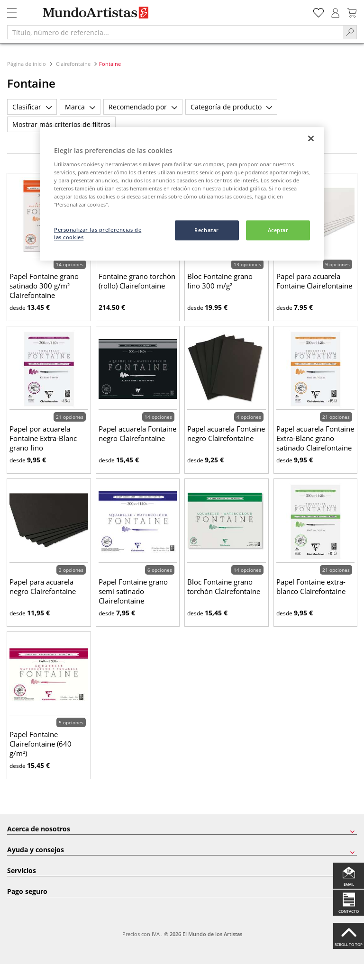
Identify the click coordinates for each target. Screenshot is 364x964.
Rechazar (206, 230)
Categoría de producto (231, 106)
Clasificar (32, 106)
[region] (182, 194)
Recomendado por (143, 106)
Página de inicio (27, 63)
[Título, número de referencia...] (175, 32)
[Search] (350, 32)
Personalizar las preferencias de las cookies (97, 233)
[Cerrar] (310, 138)
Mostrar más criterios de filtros (61, 124)
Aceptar (278, 230)
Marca (80, 106)
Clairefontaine (73, 63)
